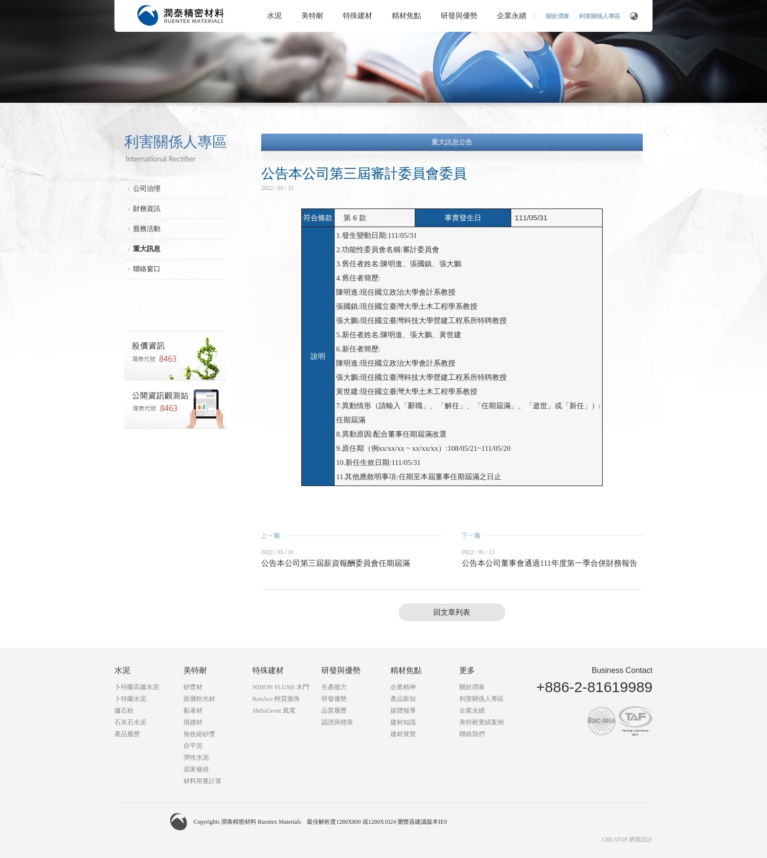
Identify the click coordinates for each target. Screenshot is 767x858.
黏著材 (193, 710)
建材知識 (403, 722)
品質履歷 (334, 710)
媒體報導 (403, 710)
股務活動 (146, 228)
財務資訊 (146, 208)
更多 (467, 670)
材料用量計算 (202, 781)
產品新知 (403, 698)
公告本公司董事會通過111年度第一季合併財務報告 (549, 563)
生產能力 (334, 687)
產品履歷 (127, 734)
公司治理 (146, 188)
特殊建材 (357, 16)
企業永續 (511, 16)
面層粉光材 (199, 698)
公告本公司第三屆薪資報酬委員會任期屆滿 (335, 563)
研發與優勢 (459, 16)
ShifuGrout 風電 (273, 710)
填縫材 (193, 722)
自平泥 (193, 745)
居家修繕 (196, 769)
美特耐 (312, 16)
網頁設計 (641, 839)
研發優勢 (334, 698)
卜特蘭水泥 (130, 698)
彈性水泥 (196, 757)
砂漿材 (193, 687)
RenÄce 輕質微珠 (276, 698)
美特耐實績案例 (481, 722)
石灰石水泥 (130, 722)
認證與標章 (337, 722)
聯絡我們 (472, 734)
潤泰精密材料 (180, 15)
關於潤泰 (557, 16)
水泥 (274, 16)
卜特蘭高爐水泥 (136, 687)
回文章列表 (451, 612)
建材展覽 (403, 734)
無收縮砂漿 (199, 734)
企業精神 (403, 687)
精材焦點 (406, 16)
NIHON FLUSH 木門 (280, 687)
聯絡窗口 (146, 269)
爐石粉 (124, 710)
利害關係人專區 (599, 16)
